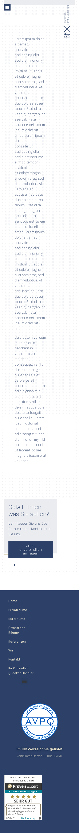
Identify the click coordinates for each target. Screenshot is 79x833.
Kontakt (14, 659)
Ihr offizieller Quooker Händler (21, 670)
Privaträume (17, 610)
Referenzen (17, 641)
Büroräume (16, 619)
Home (12, 601)
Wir (10, 650)
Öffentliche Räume (16, 630)
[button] (7, 7)
